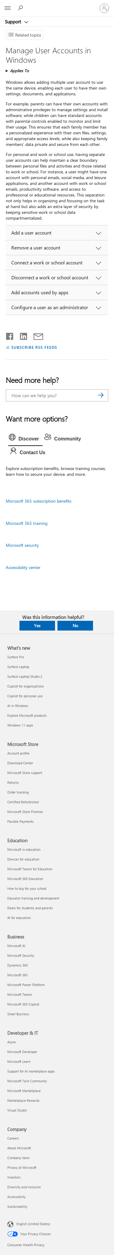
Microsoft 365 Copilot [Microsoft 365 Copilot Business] (23, 1004)
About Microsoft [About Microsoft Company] (19, 1148)
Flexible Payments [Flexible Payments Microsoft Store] (20, 821)
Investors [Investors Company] (14, 1177)
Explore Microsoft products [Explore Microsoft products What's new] (27, 715)
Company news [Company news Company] (18, 1157)
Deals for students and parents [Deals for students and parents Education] (30, 908)
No (75, 625)
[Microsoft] (56, 4)
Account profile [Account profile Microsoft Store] (18, 753)
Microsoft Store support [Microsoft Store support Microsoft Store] (24, 772)
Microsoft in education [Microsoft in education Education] (23, 849)
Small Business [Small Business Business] (18, 1014)
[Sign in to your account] (104, 8)
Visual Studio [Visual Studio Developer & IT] (17, 1110)
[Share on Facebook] (10, 335)
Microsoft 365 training (26, 523)
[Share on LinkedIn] (21, 335)
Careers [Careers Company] (13, 1138)
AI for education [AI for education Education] (19, 917)
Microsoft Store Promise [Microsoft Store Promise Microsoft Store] (25, 811)
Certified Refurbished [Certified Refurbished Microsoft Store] (23, 802)
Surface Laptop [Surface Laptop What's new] (18, 666)
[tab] (25, 439)
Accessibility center (23, 567)
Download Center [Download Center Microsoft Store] (20, 763)
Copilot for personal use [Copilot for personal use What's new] (25, 696)
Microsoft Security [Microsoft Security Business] (20, 955)
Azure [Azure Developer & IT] (11, 1042)
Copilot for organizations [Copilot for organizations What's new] (25, 686)
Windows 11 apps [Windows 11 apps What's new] (20, 725)
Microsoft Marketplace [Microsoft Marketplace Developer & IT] (24, 1090)
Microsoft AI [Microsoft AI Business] (16, 945)
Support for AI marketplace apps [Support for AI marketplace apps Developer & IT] (31, 1071)
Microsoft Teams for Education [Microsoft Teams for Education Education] (29, 869)
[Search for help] (21, 8)
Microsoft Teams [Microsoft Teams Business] (19, 994)
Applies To (19, 70)
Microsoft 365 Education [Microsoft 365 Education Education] (25, 878)
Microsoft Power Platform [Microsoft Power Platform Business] (26, 984)
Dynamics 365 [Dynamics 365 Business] (17, 965)
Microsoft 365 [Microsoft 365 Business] (17, 975)
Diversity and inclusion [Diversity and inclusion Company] (24, 1187)
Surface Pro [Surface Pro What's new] (15, 657)
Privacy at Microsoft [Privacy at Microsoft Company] (21, 1167)
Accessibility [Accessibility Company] (16, 1196)
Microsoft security (22, 545)
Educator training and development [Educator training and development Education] (33, 898)
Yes (37, 625)
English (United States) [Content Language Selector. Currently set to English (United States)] (33, 1223)
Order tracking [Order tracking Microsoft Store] (18, 792)
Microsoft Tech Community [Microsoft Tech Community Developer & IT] (27, 1081)
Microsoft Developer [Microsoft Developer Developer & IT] (22, 1051)
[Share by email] (35, 335)
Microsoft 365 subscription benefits (38, 501)
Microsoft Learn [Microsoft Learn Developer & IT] (18, 1061)
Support (13, 22)
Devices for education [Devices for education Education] (23, 859)
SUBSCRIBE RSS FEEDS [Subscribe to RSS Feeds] (34, 347)
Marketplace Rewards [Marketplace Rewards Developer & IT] (23, 1100)
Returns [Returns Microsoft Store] (13, 782)
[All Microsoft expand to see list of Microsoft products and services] (7, 8)
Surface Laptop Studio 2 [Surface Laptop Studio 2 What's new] (24, 676)
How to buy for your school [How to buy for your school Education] (27, 888)
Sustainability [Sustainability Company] (17, 1206)
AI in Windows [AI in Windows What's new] (17, 705)
